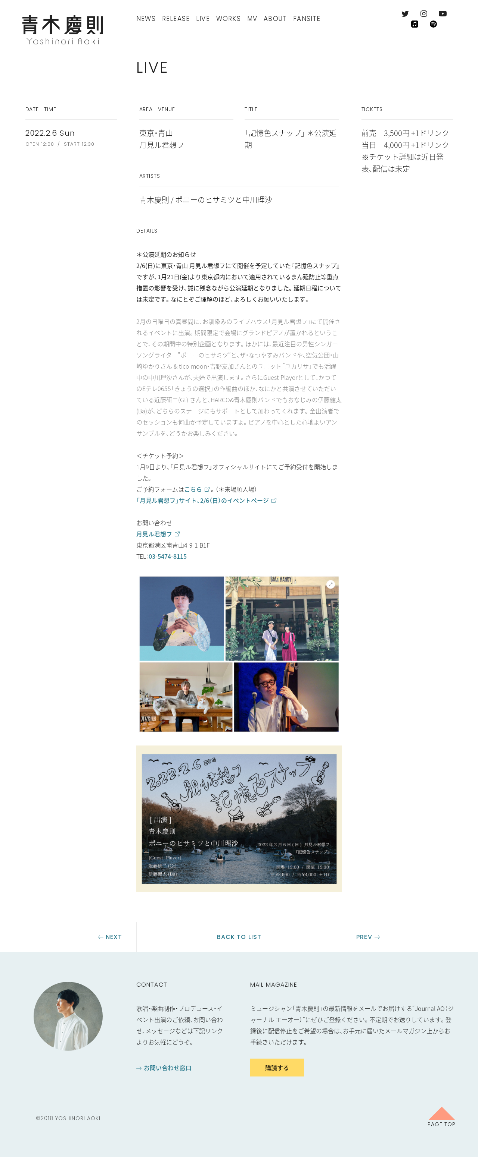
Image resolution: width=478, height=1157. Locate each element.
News (146, 18)
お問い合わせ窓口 (168, 1067)
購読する (277, 1067)
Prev (364, 937)
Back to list (239, 937)
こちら (193, 489)
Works (228, 18)
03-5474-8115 (168, 556)
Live (203, 18)
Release (176, 18)
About (275, 18)
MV (252, 18)
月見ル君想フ (154, 533)
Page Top (442, 1123)
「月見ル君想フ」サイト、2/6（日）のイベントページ (202, 500)
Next (114, 937)
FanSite (306, 18)
